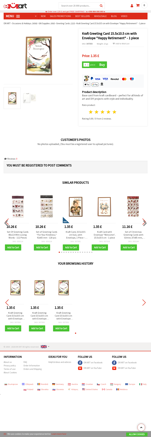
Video (124, 16)
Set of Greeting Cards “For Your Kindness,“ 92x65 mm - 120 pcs (46, 234)
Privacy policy (10, 365)
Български (11, 384)
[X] (5, 434)
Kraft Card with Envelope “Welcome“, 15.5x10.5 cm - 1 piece (104, 234)
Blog (114, 16)
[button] (59, 252)
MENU (13, 16)
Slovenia (58, 389)
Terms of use (10, 369)
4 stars (109, 112)
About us (8, 362)
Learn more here (58, 434)
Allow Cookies (137, 434)
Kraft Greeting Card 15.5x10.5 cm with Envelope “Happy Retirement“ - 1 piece (15, 315)
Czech (101, 384)
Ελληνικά (27, 384)
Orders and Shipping (32, 369)
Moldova (121, 389)
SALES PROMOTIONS (60, 16)
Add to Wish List (121, 44)
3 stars (103, 112)
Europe (130, 384)
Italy (143, 384)
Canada (107, 389)
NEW (43, 16)
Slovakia (42, 389)
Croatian (87, 384)
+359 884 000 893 (95, 11)
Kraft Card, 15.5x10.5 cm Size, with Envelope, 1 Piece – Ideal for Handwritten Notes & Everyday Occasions (75, 234)
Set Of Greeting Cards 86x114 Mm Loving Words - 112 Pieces (17, 234)
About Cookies (10, 372)
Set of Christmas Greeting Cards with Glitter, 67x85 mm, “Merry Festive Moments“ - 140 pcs (133, 234)
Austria (73, 384)
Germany (58, 384)
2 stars (97, 112)
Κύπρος (73, 389)
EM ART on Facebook (90, 362)
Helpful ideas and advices (59, 362)
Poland (28, 389)
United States (90, 389)
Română (42, 384)
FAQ (25, 362)
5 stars (114, 112)
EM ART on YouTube (90, 368)
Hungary (115, 384)
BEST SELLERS (82, 16)
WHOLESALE (100, 16)
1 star (91, 112)
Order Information (31, 365)
